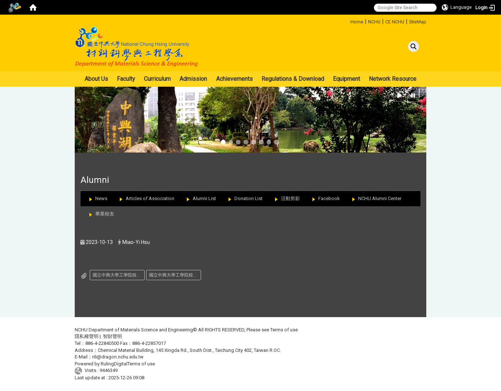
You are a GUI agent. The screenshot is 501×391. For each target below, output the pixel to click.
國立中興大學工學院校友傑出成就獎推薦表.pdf (175, 275)
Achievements (234, 78)
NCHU (374, 22)
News (101, 198)
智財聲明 (112, 336)
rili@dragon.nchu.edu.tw (118, 357)
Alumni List (204, 198)
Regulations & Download (292, 78)
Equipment (346, 78)
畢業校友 (104, 214)
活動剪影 (290, 198)
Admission (193, 78)
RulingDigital (114, 363)
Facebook (329, 198)
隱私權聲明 (87, 336)
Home (356, 22)
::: (347, 20)
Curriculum (157, 78)
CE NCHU (394, 22)
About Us (96, 78)
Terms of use (284, 329)
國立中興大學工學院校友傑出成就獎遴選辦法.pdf (119, 275)
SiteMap (417, 22)
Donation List (248, 198)
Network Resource (392, 78)
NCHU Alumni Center (379, 198)
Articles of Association (150, 198)
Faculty (126, 78)
